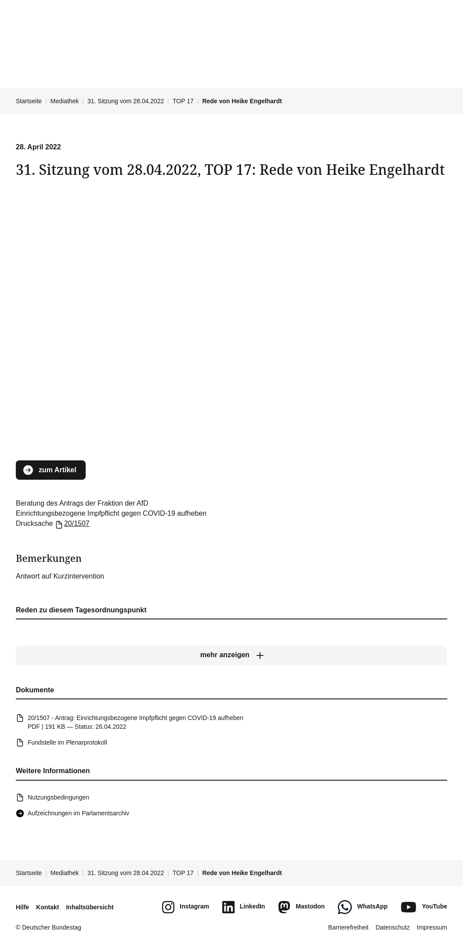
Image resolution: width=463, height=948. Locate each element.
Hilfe (22, 907)
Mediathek (65, 101)
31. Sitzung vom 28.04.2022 (125, 101)
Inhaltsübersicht (89, 907)
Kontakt (47, 907)
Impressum (432, 927)
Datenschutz (393, 927)
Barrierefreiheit (348, 927)
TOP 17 (183, 101)
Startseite (29, 101)
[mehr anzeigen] (231, 655)
